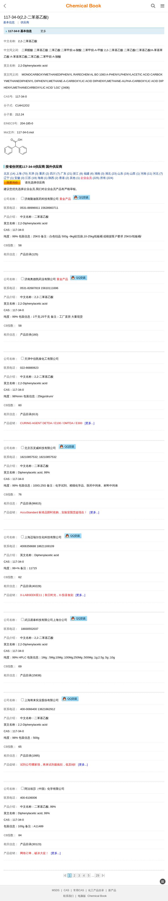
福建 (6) (89, 173)
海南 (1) (43, 178)
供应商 (25, 22)
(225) (90, 178)
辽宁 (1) (9, 178)
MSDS (56, 890)
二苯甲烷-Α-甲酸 (92, 50)
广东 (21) (67, 173)
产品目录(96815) (30, 503)
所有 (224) (106, 178)
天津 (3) (33, 173)
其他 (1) (75, 178)
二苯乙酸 (55, 50)
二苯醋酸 (27, 50)
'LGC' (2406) (62, 87)
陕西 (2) (53, 178)
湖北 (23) (111, 173)
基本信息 (9, 22)
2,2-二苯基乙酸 (113, 50)
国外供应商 (54, 166)
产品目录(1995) (30, 755)
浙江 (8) (78, 173)
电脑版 (82, 896)
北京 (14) (10, 173)
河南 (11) (147, 173)
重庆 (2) (44, 173)
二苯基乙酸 (41, 50)
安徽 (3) (19, 178)
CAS (66, 890)
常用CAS (78, 890)
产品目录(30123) (30, 844)
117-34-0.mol (25, 132)
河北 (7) (158, 173)
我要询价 (12, 182)
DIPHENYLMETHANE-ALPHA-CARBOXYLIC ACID (125, 81)
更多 (43, 31)
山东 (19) (123, 173)
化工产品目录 (96, 890)
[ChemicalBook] (83, 6)
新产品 (112, 890)
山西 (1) (135, 173)
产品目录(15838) (30, 675)
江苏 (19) (31, 178)
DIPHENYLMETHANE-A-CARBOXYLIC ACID (63, 81)
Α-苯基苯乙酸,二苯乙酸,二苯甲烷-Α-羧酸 (35, 56)
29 (97, 875)
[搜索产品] (153, 6)
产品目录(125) (29, 254)
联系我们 (68, 896)
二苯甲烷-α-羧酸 (71, 50)
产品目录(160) (29, 334)
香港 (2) (64, 178)
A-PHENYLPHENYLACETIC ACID (128, 74)
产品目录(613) (29, 414)
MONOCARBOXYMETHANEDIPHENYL (47, 74)
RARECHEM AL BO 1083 (89, 74)
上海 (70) (22, 173)
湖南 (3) (99, 173)
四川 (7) (55, 173)
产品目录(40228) (30, 586)
